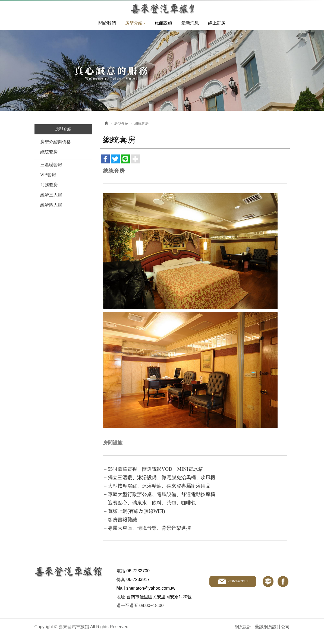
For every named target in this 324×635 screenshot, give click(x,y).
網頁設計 (242, 626)
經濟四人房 (51, 204)
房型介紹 (121, 123)
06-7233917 (138, 579)
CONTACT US (238, 581)
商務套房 (49, 184)
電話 (121, 570)
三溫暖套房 (51, 164)
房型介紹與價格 (55, 141)
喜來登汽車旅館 (162, 8)
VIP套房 (48, 174)
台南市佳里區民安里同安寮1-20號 (159, 596)
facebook (283, 580)
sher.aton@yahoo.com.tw (150, 587)
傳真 (121, 579)
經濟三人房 (51, 194)
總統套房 (49, 151)
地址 (121, 596)
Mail (121, 587)
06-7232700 (138, 570)
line (268, 580)
